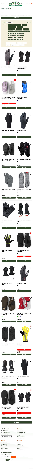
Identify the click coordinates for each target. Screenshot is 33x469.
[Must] (17, 70)
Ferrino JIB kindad (21, 130)
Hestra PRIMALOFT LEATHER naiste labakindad (8, 160)
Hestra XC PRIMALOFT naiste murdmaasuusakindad (8, 98)
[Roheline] (17, 316)
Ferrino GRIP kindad (6, 67)
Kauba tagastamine (4, 448)
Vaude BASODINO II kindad (23, 376)
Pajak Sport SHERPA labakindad (22, 98)
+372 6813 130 (5, 430)
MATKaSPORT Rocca (21, 432)
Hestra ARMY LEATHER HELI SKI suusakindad (24, 314)
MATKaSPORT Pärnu (20, 436)
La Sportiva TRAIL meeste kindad (7, 251)
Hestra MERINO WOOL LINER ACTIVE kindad (8, 344)
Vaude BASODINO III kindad (8, 130)
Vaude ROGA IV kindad (7, 220)
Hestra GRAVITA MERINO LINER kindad (24, 190)
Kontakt (18, 448)
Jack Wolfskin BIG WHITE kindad (7, 284)
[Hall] (17, 192)
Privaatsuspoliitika (4, 445)
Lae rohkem (16, 422)
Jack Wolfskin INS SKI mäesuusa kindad (22, 68)
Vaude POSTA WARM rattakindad (21, 344)
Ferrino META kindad (22, 283)
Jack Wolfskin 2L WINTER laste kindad (23, 408)
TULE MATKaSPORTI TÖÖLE (6, 436)
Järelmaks (3, 447)
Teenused (19, 447)
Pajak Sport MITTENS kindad (24, 159)
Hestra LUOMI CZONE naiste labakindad (23, 251)
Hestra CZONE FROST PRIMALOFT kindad (6, 408)
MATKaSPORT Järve (20, 433)
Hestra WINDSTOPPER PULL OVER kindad (8, 314)
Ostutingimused (4, 444)
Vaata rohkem (16, 17)
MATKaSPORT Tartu (20, 435)
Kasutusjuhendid (20, 445)
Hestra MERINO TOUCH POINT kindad (8, 190)
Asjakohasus (9, 22)
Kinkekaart (19, 444)
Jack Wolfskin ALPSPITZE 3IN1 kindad (24, 221)
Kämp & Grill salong (20, 438)
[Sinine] (17, 100)
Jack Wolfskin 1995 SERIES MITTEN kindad (8, 377)
